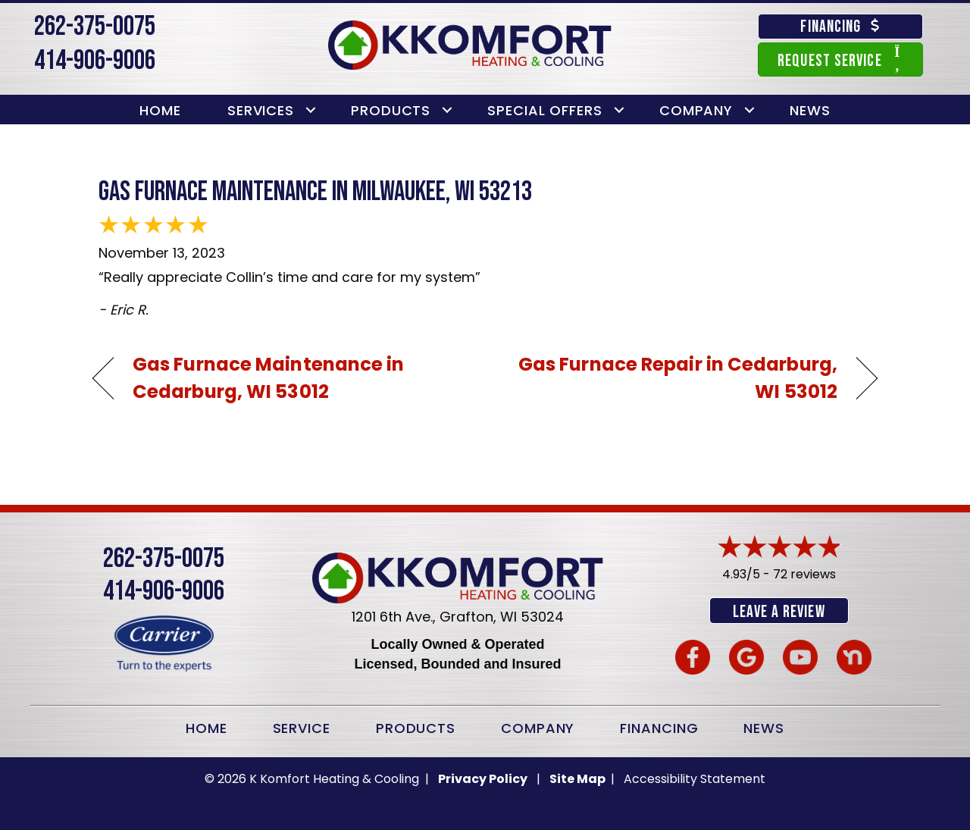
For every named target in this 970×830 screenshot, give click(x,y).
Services (260, 110)
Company (696, 110)
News (810, 110)
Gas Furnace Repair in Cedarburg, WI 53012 (672, 378)
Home (160, 110)
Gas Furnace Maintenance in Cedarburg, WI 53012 (269, 378)
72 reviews (804, 574)
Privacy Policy (482, 777)
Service (301, 726)
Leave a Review (778, 612)
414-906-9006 (94, 61)
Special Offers (544, 110)
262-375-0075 (94, 27)
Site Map (578, 777)
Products (390, 110)
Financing (659, 726)
